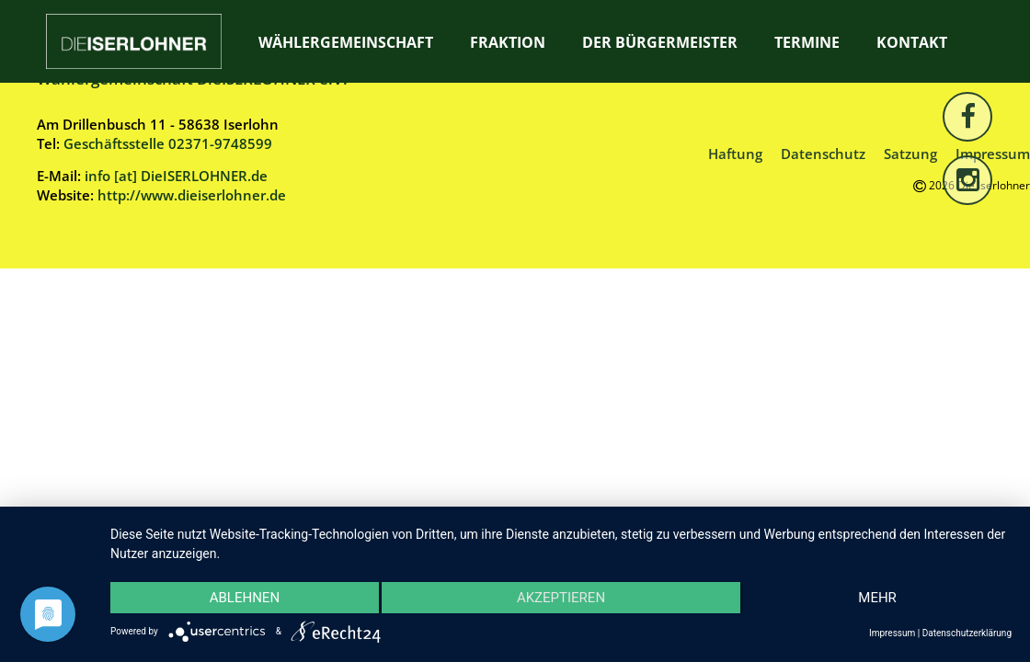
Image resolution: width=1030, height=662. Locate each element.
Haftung (735, 153)
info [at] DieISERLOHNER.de (176, 175)
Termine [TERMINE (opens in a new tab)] (807, 42)
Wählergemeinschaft (345, 42)
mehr (877, 597)
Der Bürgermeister (660, 42)
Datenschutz (823, 153)
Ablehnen (245, 597)
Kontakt (911, 42)
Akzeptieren (561, 597)
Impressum (892, 633)
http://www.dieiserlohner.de (191, 195)
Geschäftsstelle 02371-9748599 (167, 143)
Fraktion (507, 42)
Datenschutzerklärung (967, 633)
